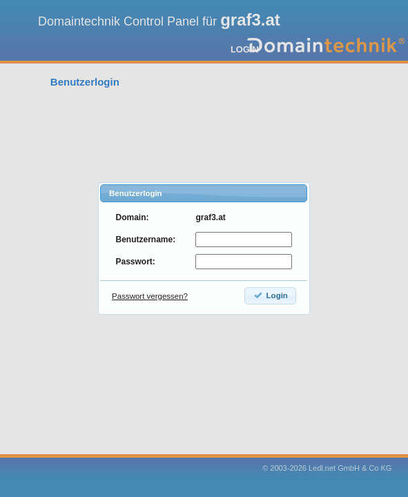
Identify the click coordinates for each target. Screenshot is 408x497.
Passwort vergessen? (150, 296)
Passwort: (135, 261)
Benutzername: (145, 239)
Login (270, 294)
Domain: (131, 217)
